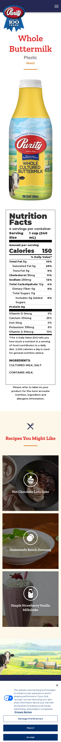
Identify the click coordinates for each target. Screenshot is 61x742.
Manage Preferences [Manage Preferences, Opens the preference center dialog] (30, 720)
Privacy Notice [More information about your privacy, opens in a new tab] (23, 714)
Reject (30, 730)
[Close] (57, 687)
